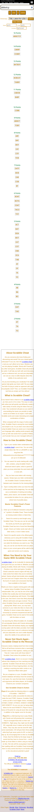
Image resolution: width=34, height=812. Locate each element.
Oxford (21, 2)
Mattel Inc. (29, 781)
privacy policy (17, 762)
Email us (17, 756)
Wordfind (30, 807)
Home (6, 2)
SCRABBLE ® (8, 773)
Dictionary (16, 2)
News (22, 809)
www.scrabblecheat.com (17, 802)
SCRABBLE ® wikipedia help (17, 760)
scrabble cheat (27, 362)
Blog (3, 2)
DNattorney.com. (23, 798)
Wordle (11, 2)
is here (28, 764)
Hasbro (4, 788)
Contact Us (17, 766)
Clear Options (17, 21)
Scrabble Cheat (15, 809)
